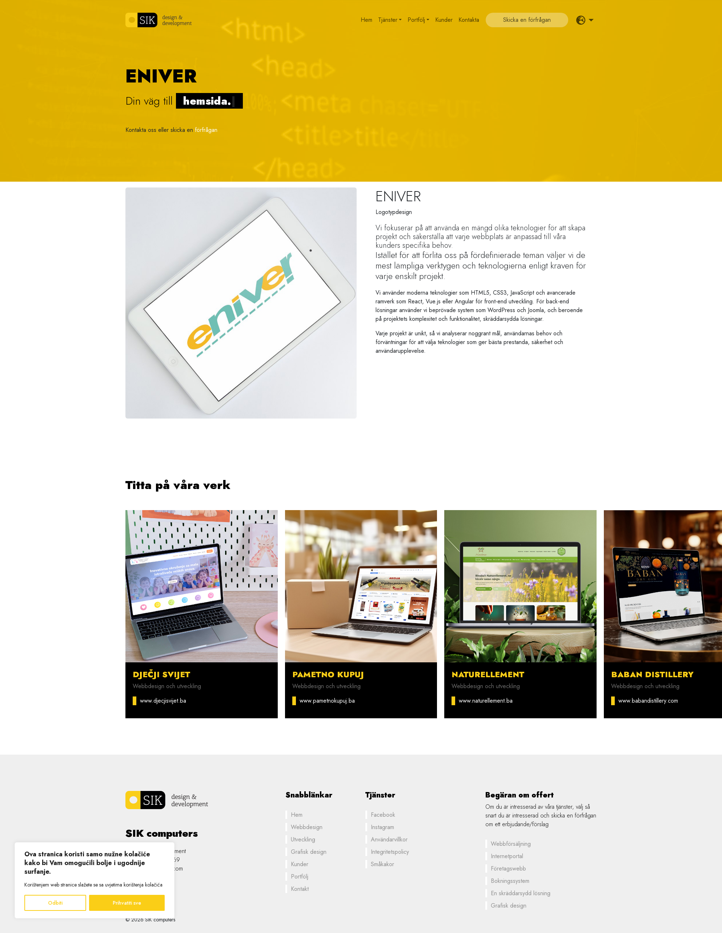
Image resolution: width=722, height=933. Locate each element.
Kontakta (468, 20)
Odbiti (55, 902)
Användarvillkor (389, 839)
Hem (366, 20)
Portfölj (416, 20)
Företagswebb (508, 868)
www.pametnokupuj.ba (327, 700)
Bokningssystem (510, 881)
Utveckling (303, 839)
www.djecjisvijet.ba (163, 700)
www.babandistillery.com (648, 700)
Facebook (383, 815)
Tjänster (387, 20)
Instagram (382, 827)
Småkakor (382, 864)
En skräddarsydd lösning (520, 893)
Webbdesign (306, 827)
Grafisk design (308, 852)
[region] (95, 880)
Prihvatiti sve (127, 902)
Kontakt (300, 889)
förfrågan (206, 130)
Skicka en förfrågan (527, 20)
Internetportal (507, 856)
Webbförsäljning (511, 844)
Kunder (444, 20)
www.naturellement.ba (486, 700)
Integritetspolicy (390, 852)
